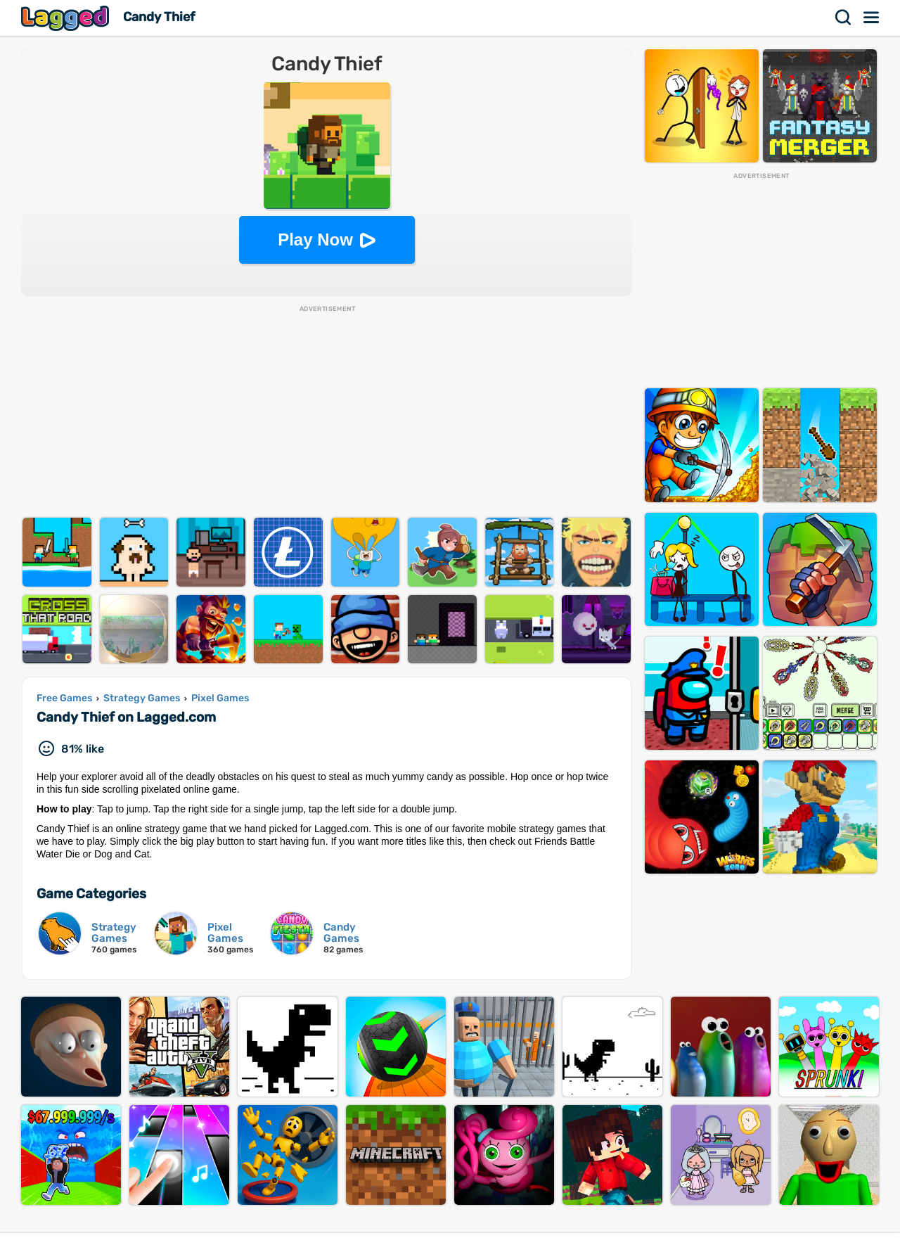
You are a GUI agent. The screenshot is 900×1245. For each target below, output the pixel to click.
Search (844, 17)
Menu (872, 17)
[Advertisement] (326, 412)
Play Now (315, 239)
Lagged (66, 18)
